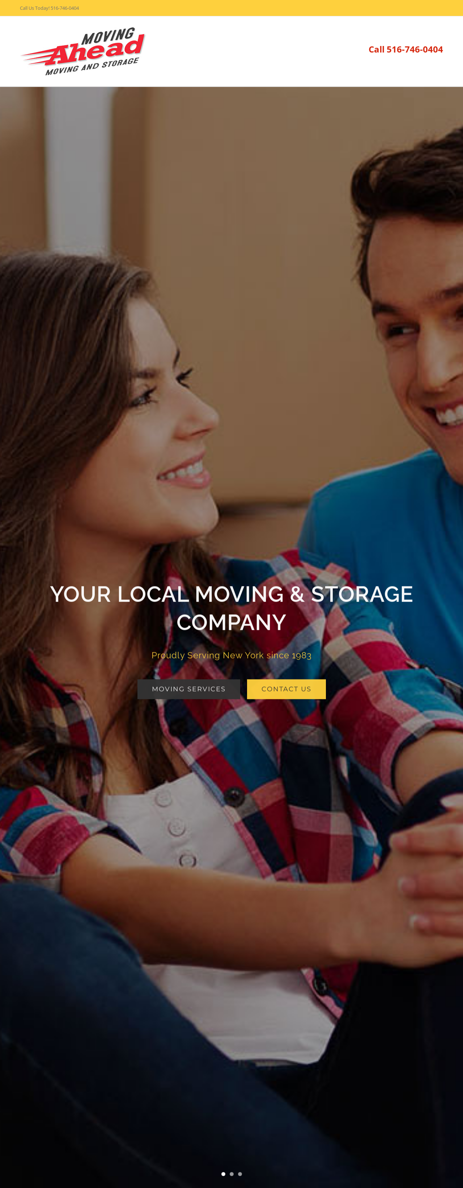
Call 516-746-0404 (406, 49)
